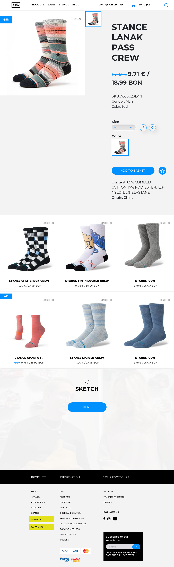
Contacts (65, 508)
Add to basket (133, 170)
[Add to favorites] (162, 171)
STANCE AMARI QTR (29, 357)
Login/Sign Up (108, 4)
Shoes (34, 491)
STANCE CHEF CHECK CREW (29, 280)
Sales (51, 4)
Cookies (64, 540)
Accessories (38, 502)
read (87, 407)
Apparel (35, 497)
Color (116, 136)
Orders (107, 502)
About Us (65, 497)
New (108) (36, 519)
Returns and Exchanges (73, 523)
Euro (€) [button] (144, 4)
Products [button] (37, 4)
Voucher (36, 508)
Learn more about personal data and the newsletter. (121, 553)
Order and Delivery (70, 513)
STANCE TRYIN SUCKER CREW (87, 280)
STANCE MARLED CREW (87, 357)
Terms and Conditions (72, 518)
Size (115, 122)
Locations (65, 502)
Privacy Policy (68, 534)
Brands (64, 4)
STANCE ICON (145, 280)
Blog (75, 4)
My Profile (109, 491)
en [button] (122, 4)
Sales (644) (37, 527)
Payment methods (70, 529)
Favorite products (113, 497)
